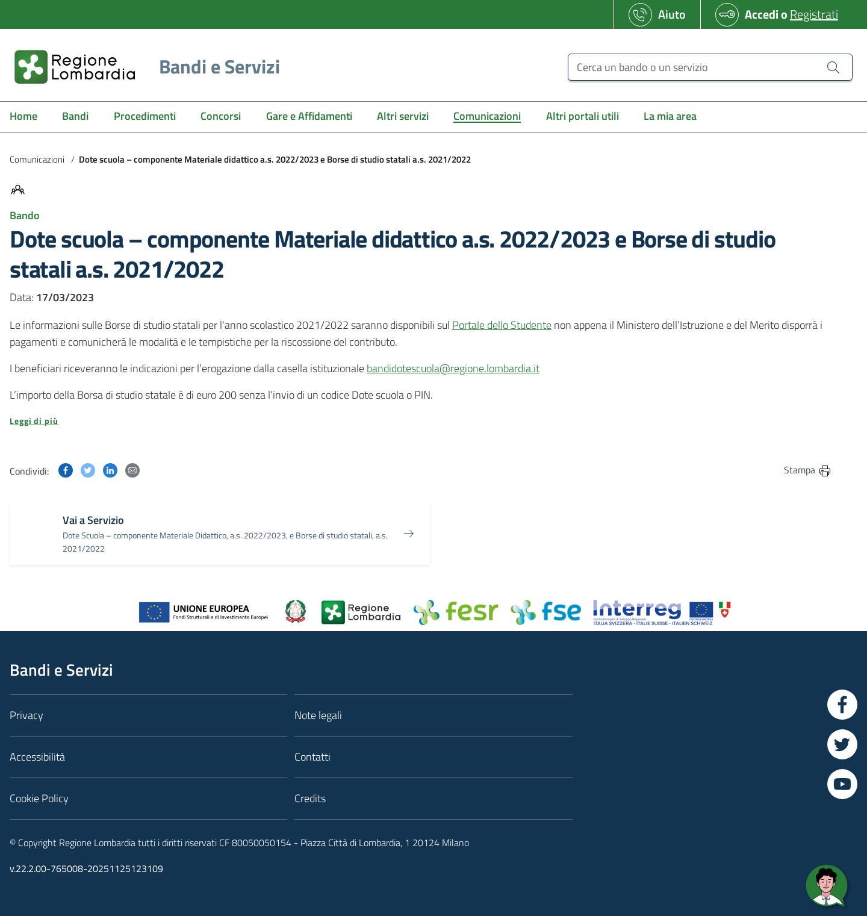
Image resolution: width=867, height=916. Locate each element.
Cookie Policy (39, 798)
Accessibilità (37, 757)
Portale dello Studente (502, 325)
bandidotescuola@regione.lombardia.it (453, 368)
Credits (310, 798)
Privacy (26, 715)
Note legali (318, 715)
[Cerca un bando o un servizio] (710, 67)
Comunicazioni (37, 159)
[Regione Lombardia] (142, 66)
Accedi (761, 14)
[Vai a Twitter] (842, 744)
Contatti (312, 757)
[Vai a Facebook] (842, 704)
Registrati (814, 14)
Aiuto (672, 14)
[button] (421, 421)
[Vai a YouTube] (842, 784)
